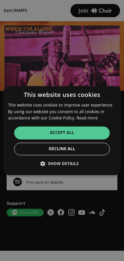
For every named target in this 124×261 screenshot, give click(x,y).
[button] (62, 163)
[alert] (62, 130)
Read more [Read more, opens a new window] (87, 118)
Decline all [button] (62, 149)
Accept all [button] (62, 133)
